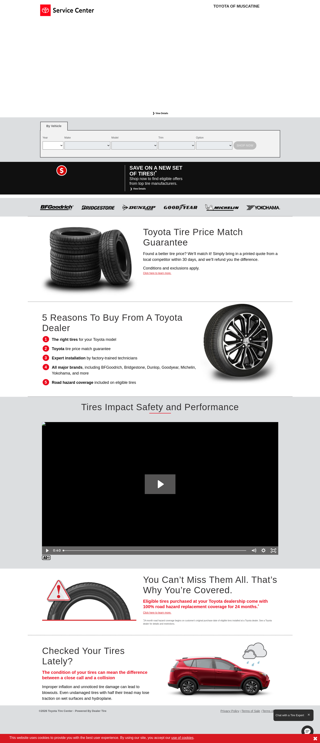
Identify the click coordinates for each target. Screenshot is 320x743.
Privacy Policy (229, 711)
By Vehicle (54, 127)
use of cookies (182, 738)
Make (67, 137)
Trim (161, 137)
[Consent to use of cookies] (315, 738)
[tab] (54, 126)
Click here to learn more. (157, 273)
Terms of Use (271, 711)
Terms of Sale (250, 711)
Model (115, 137)
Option (200, 137)
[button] (307, 731)
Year (45, 137)
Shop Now (244, 145)
